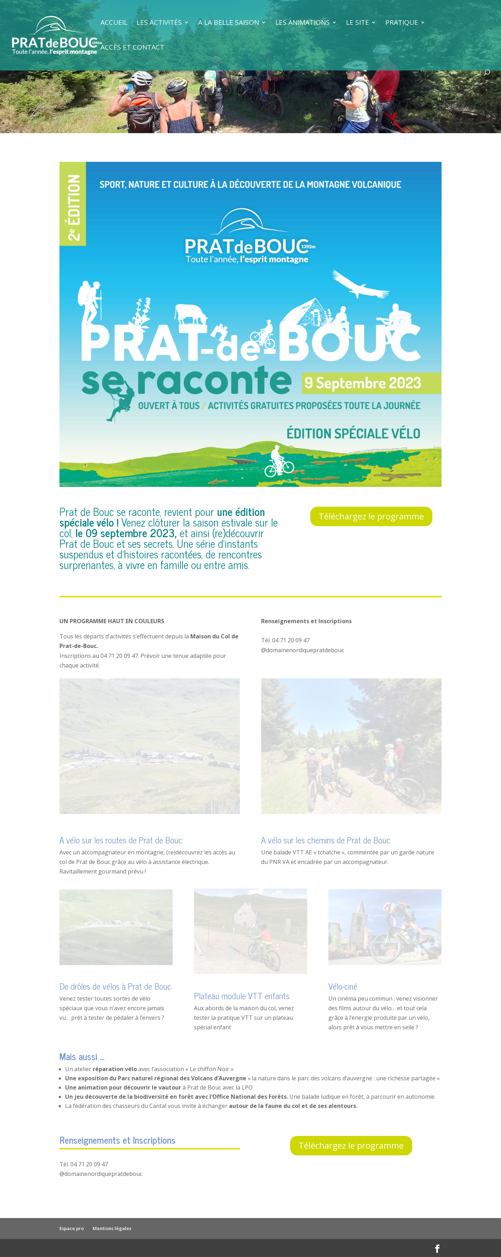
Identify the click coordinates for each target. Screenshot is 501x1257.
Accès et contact (132, 48)
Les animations (302, 23)
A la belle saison (228, 23)
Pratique (401, 23)
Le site (357, 23)
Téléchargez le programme (371, 516)
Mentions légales (112, 1228)
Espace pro (71, 1228)
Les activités (159, 23)
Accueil (113, 23)
